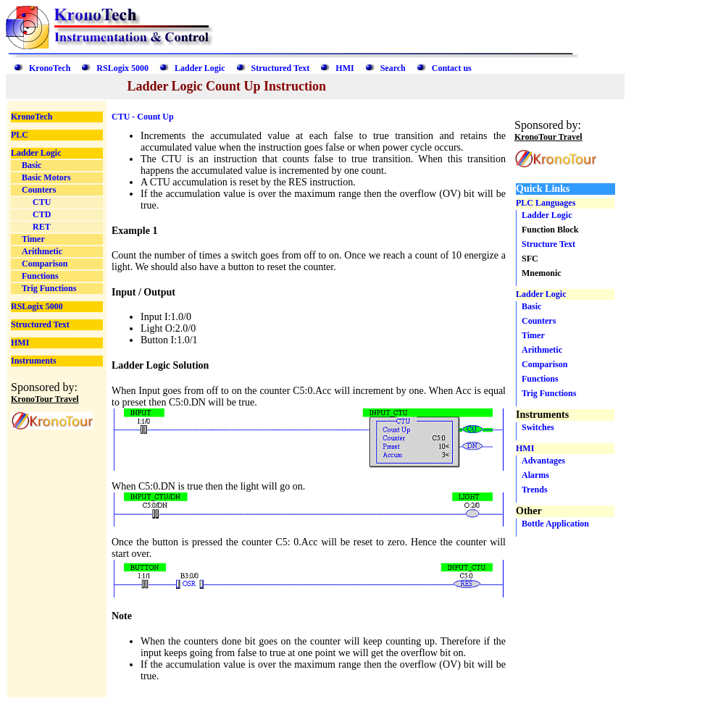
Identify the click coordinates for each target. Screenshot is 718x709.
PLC (19, 135)
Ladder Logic (200, 68)
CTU (42, 202)
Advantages (543, 461)
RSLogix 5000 (122, 68)
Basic (31, 165)
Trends (535, 489)
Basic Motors (46, 177)
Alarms (535, 475)
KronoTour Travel (45, 399)
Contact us (452, 68)
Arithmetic (42, 251)
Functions (40, 276)
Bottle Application (555, 524)
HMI (344, 68)
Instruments (34, 361)
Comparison (44, 264)
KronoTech (49, 68)
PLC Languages (545, 203)
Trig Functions (49, 288)
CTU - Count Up (143, 117)
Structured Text (280, 68)
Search (393, 68)
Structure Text (548, 244)
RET (42, 227)
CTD (42, 214)
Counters (39, 190)
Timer (33, 239)
